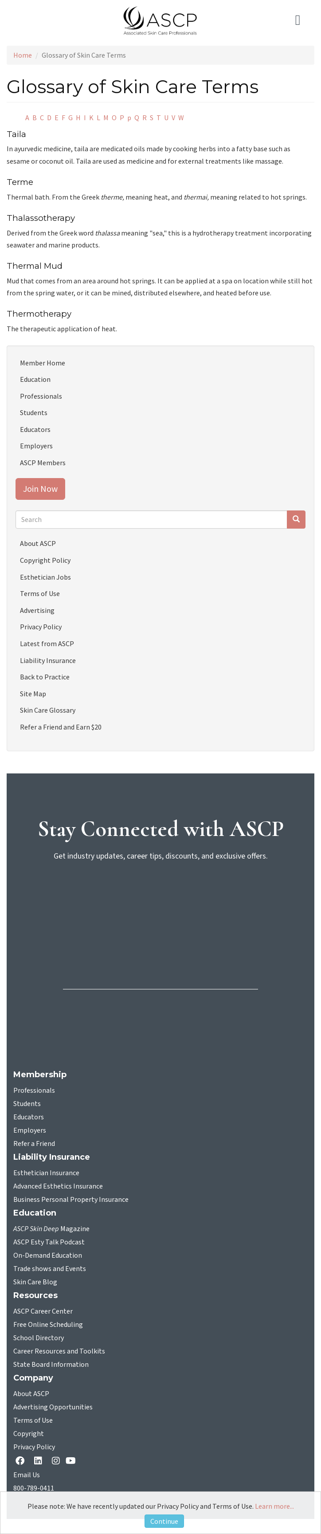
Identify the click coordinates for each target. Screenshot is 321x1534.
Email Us (26, 1475)
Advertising (37, 610)
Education (35, 379)
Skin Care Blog (35, 1282)
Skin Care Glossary (47, 710)
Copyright (28, 1434)
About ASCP (38, 543)
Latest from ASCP (47, 643)
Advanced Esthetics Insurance (58, 1186)
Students (33, 412)
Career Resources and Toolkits (59, 1351)
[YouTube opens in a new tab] (72, 1460)
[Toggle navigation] (301, 20)
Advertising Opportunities (53, 1407)
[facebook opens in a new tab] (21, 1461)
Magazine (51, 1229)
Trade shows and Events (49, 1269)
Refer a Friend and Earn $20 (61, 726)
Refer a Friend (34, 1144)
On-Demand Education (47, 1255)
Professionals (41, 396)
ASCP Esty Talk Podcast (49, 1242)
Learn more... (274, 1506)
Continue (164, 1521)
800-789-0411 (33, 1488)
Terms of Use (40, 593)
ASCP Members (43, 462)
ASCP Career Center (43, 1311)
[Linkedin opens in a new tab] (40, 1461)
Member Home (42, 362)
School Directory (38, 1338)
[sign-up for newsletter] (160, 902)
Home (22, 55)
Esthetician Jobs (45, 577)
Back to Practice (45, 676)
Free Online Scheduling (48, 1325)
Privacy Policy (41, 626)
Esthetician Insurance (46, 1173)
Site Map (33, 693)
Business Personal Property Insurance (71, 1199)
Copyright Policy (45, 560)
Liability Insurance (48, 660)
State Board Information (51, 1364)
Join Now (40, 488)
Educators (35, 429)
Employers (36, 445)
